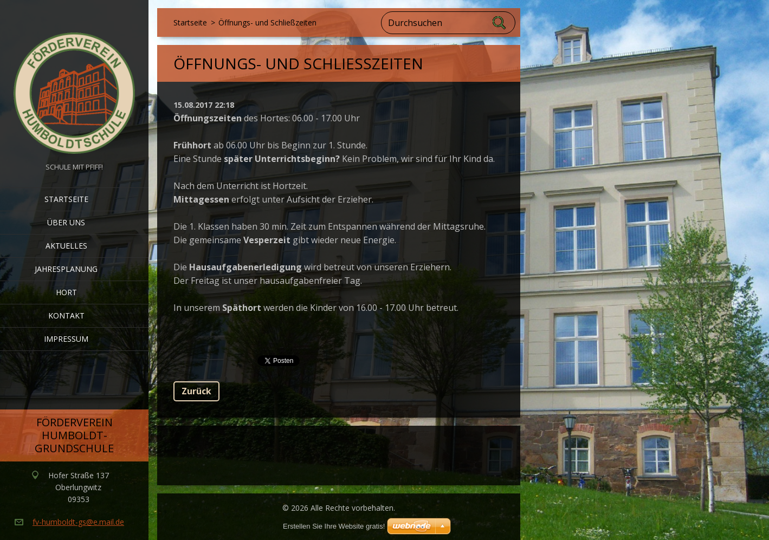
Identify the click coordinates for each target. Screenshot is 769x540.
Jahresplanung (66, 269)
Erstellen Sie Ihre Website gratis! (334, 526)
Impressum (66, 339)
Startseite (66, 199)
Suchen (500, 23)
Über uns (66, 222)
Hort (66, 292)
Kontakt (66, 315)
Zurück (196, 391)
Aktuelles (66, 245)
